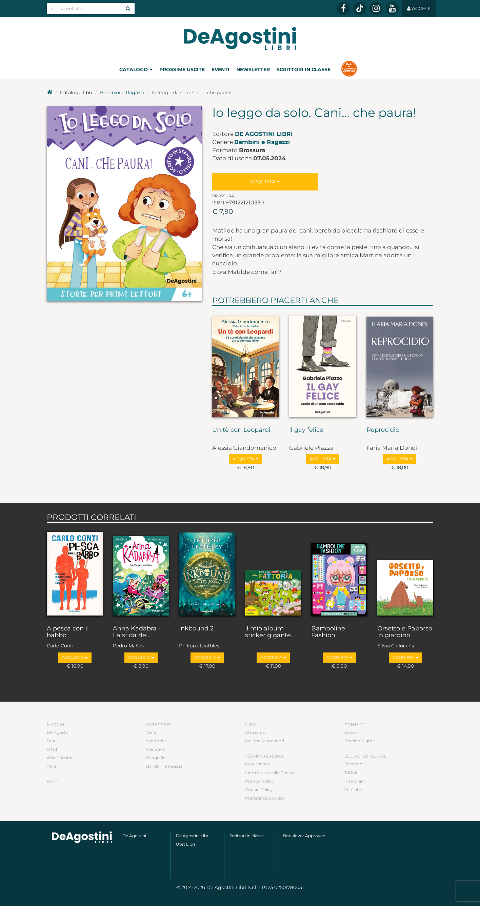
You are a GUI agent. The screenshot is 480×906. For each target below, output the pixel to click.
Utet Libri (185, 844)
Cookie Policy (259, 789)
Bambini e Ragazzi (122, 92)
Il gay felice (306, 430)
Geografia (155, 757)
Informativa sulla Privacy (270, 772)
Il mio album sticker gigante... (270, 632)
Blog (53, 781)
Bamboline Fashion (328, 632)
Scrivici (351, 732)
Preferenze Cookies (264, 798)
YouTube (353, 789)
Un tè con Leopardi (241, 430)
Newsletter (253, 69)
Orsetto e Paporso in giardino (404, 632)
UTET (52, 749)
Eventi (220, 69)
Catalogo (136, 69)
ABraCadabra (60, 757)
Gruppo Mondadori (264, 740)
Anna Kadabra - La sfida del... (137, 632)
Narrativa (155, 749)
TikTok (350, 772)
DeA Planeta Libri (240, 38)
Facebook (354, 763)
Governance (257, 763)
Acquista (264, 182)
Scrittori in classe (304, 69)
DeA (51, 740)
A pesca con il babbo (68, 632)
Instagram (354, 781)
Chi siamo (255, 732)
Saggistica (156, 740)
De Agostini (59, 732)
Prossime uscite (182, 69)
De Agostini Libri (264, 133)
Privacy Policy (259, 781)
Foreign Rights (359, 740)
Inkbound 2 (196, 628)
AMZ (51, 766)
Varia (151, 732)
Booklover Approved (304, 835)
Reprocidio (382, 430)
